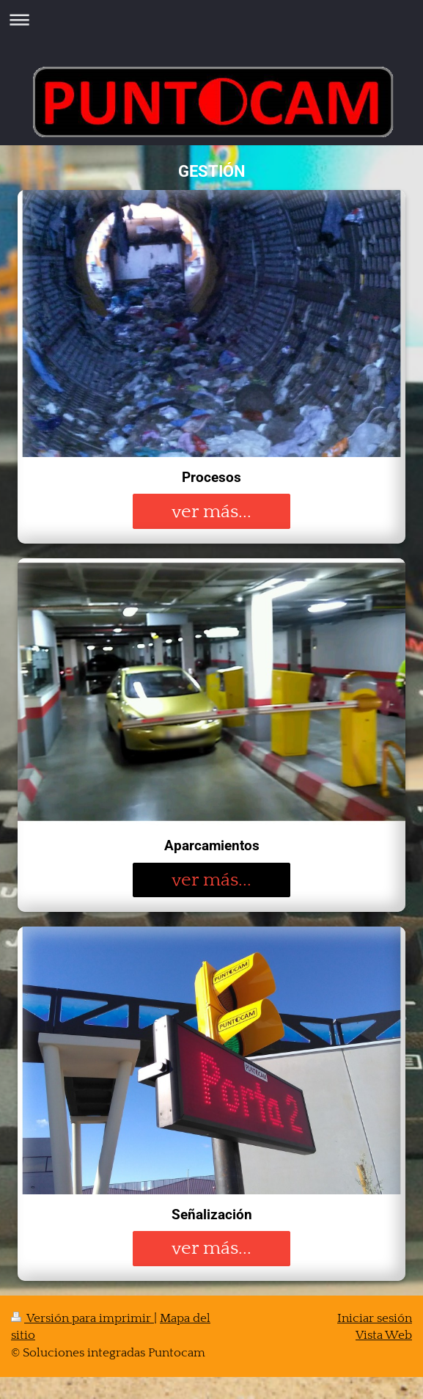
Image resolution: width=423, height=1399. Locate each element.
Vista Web (384, 1335)
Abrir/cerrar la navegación (211, 19)
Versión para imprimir (82, 1318)
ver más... (211, 511)
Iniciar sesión (374, 1318)
